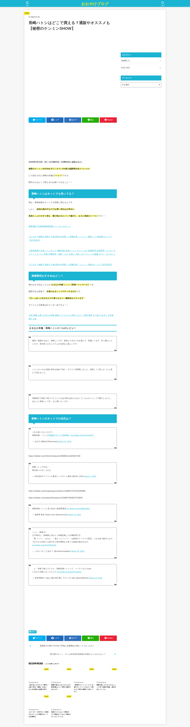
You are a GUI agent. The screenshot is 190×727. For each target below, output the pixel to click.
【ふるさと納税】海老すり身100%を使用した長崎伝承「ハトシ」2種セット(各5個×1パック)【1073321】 (70, 237)
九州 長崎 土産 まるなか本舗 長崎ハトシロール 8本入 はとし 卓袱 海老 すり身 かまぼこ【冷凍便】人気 (71, 316)
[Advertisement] (73, 141)
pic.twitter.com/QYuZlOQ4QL (44, 545)
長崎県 (27, 13)
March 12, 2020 (64, 441)
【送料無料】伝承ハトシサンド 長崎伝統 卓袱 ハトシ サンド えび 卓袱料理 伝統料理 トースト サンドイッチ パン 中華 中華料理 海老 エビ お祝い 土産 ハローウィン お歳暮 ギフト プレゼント (72, 251)
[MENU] (27, 3)
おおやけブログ (95, 4)
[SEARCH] (162, 3)
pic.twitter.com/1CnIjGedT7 (82, 435)
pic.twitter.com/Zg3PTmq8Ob (69, 572)
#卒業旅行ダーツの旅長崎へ (59, 435)
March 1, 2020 (90, 476)
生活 (125, 68)
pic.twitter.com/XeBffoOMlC (78, 509)
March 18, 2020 (74, 515)
